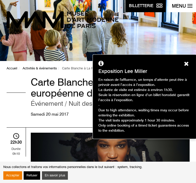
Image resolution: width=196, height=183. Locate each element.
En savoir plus (55, 175)
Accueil (12, 68)
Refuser (31, 175)
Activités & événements (40, 68)
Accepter (12, 175)
